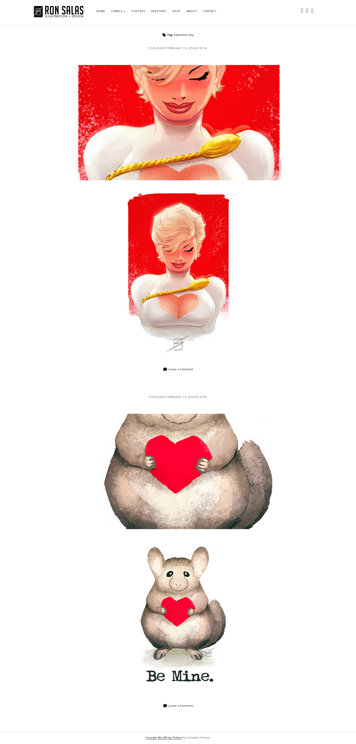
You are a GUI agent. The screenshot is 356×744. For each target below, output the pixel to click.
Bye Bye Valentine (178, 122)
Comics (117, 11)
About (192, 11)
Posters (138, 11)
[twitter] (302, 10)
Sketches (158, 11)
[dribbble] (312, 10)
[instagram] (307, 10)
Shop (176, 11)
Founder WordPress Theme (164, 737)
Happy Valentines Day (178, 471)
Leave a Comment (180, 369)
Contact (210, 11)
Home (100, 11)
